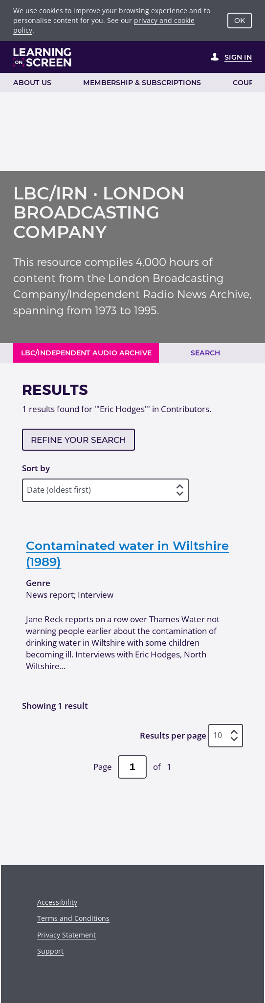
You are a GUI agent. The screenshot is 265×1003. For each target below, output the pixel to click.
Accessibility (57, 902)
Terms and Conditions (73, 918)
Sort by (36, 468)
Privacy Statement (66, 934)
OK (239, 20)
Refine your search (78, 440)
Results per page (173, 735)
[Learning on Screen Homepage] (42, 57)
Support (50, 951)
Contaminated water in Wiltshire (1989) (127, 553)
